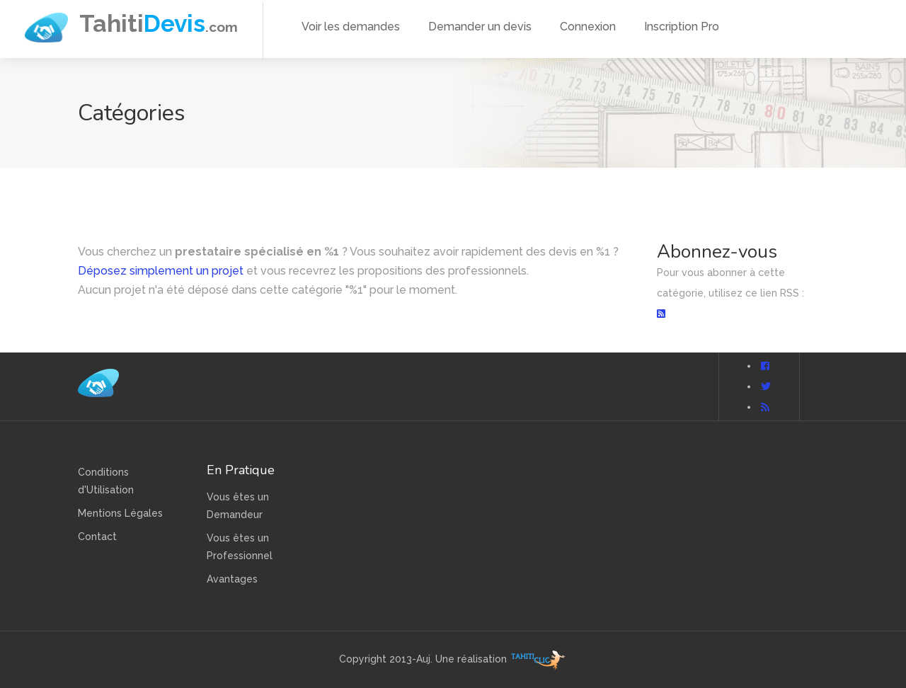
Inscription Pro (681, 26)
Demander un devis (480, 26)
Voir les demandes (351, 26)
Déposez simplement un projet (160, 270)
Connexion (588, 26)
